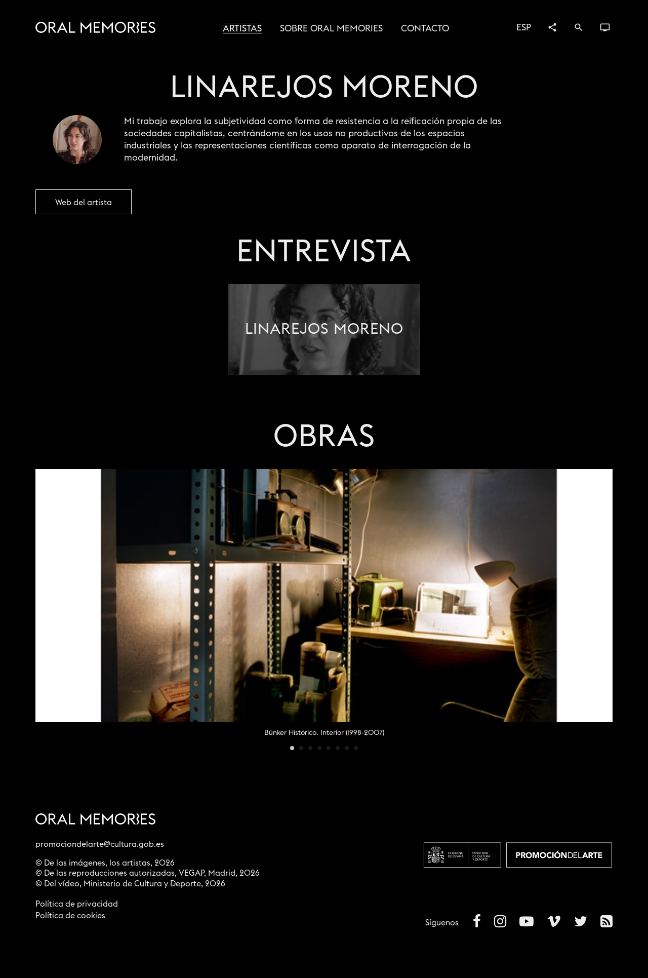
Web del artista (83, 203)
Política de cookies (70, 916)
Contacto (425, 28)
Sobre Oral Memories (331, 28)
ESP (523, 27)
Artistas (242, 28)
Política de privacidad (76, 904)
